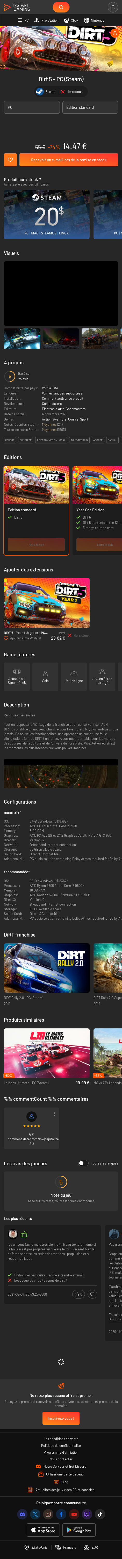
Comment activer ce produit (62, 398)
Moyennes (49, 424)
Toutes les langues (98, 1163)
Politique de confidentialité (61, 1445)
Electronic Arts (53, 409)
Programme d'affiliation (61, 1452)
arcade (98, 440)
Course (73, 419)
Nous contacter (61, 1459)
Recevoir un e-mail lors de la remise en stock (68, 159)
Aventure (60, 419)
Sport (84, 419)
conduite (26, 440)
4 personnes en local (51, 440)
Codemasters (52, 404)
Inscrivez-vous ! (61, 1418)
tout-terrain (79, 440)
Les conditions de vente (61, 1439)
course (10, 440)
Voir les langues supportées (62, 393)
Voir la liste (50, 388)
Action (47, 419)
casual (112, 440)
